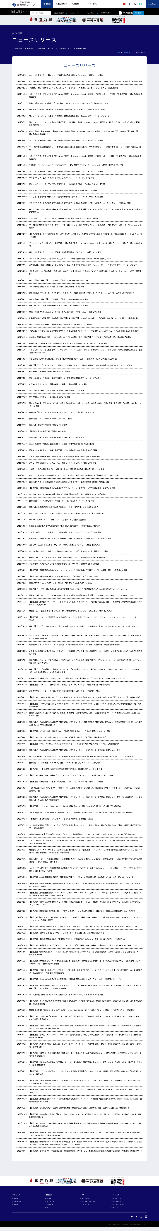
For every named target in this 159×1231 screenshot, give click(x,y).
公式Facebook (116, 1201)
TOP (118, 52)
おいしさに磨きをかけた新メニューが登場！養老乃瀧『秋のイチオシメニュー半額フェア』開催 (66, 171)
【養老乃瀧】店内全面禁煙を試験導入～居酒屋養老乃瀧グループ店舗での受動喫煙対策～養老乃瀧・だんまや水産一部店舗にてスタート (81, 877)
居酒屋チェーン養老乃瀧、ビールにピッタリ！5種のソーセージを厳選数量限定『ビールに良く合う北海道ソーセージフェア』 (77, 678)
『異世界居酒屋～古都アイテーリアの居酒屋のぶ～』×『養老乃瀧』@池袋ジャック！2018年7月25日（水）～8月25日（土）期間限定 (81, 812)
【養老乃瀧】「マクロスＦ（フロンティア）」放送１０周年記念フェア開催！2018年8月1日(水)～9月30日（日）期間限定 (75, 806)
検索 (138, 13)
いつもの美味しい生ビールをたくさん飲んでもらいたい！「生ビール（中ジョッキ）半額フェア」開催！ (69, 551)
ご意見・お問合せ (84, 1198)
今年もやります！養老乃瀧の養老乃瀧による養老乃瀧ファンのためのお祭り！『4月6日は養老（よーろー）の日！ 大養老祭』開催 (79, 203)
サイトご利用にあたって (87, 1201)
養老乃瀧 (48, 1198)
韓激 (46, 1207)
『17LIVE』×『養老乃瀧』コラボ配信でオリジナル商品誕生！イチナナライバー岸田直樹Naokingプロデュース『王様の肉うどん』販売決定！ (84, 331)
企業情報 (30, 48)
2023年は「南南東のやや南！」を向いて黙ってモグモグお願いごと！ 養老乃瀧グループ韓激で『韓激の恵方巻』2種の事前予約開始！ (81, 337)
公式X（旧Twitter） (118, 1204)
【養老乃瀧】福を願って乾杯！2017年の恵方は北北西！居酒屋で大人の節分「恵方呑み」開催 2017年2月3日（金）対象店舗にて (79, 1108)
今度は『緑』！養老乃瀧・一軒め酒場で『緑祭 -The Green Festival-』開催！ (59, 280)
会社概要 (47, 4)
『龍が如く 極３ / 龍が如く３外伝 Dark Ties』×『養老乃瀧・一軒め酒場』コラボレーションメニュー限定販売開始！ (74, 87)
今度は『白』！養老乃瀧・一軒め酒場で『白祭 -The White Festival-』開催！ (59, 299)
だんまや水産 (50, 1201)
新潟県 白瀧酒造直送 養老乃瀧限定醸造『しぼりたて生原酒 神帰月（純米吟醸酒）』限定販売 (64, 526)
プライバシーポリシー (86, 1204)
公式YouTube (116, 1198)
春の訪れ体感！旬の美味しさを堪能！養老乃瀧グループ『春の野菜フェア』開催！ (60, 324)
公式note (114, 1207)
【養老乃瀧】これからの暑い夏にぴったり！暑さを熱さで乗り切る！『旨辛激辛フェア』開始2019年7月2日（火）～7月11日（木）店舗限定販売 (84, 697)
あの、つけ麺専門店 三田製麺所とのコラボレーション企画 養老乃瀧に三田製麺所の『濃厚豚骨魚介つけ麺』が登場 (74, 475)
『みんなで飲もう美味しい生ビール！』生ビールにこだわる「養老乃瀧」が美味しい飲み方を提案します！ (70, 258)
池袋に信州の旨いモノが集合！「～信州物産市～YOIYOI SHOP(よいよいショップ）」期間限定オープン (68, 103)
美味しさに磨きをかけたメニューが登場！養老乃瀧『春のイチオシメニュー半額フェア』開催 (66, 312)
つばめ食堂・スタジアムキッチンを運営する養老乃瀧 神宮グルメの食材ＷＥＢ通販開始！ (64, 564)
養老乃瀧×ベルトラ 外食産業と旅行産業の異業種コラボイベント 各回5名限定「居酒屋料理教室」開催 (69, 481)
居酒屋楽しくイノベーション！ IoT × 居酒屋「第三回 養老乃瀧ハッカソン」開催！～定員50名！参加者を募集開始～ (74, 644)
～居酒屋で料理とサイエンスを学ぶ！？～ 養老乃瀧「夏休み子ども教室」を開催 (61, 818)
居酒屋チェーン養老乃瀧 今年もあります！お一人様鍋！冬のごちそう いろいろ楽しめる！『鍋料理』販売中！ (71, 610)
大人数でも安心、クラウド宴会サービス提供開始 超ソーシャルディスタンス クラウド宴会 (65, 532)
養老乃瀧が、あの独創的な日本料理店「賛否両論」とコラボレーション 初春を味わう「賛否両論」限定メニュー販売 (74, 750)
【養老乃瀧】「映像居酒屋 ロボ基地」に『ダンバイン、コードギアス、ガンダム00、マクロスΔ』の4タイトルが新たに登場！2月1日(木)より (83, 926)
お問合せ (153, 4)
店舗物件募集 (81, 48)
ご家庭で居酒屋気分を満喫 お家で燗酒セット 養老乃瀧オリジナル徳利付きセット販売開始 (64, 456)
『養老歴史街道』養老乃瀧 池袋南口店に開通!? (48, 431)
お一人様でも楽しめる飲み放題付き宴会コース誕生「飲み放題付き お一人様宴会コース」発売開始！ (67, 494)
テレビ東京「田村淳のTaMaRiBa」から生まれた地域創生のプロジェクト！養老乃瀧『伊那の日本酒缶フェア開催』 (73, 359)
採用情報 (75, 4)
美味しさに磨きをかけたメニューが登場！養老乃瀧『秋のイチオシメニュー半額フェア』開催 (66, 252)
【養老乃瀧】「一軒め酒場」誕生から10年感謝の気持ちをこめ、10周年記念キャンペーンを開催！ (66, 769)
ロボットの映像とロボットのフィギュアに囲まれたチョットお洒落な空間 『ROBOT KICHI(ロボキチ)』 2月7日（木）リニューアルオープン (82, 756)
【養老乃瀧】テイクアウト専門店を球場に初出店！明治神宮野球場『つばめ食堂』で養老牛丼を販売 (67, 737)
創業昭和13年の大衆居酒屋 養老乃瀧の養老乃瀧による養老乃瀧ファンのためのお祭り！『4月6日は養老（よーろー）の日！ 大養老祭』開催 (84, 318)
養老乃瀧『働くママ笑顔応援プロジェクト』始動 (48, 425)
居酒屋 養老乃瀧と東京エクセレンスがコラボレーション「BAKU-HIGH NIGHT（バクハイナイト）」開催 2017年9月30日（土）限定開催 (81, 1010)
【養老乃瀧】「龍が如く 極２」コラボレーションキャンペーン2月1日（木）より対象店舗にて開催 (66, 932)
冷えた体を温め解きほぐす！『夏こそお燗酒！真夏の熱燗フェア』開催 (56, 286)
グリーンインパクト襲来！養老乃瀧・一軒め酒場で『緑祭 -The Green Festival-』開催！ (64, 190)
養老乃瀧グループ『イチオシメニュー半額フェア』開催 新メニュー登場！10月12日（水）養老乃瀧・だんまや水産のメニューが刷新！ (81, 365)
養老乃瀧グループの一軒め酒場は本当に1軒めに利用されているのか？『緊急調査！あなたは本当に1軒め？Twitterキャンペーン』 (79, 589)
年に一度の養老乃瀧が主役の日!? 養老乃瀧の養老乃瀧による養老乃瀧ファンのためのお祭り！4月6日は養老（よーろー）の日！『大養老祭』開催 (85, 81)
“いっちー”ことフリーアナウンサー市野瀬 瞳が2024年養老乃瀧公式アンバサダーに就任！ (63, 218)
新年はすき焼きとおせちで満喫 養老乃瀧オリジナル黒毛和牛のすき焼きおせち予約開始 (63, 450)
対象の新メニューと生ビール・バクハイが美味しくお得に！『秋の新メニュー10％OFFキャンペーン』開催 (70, 538)
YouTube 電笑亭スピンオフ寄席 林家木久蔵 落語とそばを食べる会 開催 (57, 519)
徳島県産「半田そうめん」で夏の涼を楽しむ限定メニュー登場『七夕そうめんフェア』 (62, 412)
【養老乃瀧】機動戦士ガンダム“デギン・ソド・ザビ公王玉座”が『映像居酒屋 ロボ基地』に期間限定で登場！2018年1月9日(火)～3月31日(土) (83, 945)
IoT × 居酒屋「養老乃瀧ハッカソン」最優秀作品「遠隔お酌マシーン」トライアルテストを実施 (66, 994)
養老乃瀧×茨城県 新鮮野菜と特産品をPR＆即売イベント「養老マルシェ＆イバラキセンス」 (64, 507)
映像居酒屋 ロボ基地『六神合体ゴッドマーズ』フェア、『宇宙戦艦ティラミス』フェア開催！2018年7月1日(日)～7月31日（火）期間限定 (82, 834)
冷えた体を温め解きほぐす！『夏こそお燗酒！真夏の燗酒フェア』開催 (56, 390)
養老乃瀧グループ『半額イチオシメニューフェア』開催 (50, 418)
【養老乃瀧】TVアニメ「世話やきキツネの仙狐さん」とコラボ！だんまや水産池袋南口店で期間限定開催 (69, 684)
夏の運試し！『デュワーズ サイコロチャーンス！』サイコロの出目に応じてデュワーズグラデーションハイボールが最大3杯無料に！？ (81, 293)
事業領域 (41, 48)
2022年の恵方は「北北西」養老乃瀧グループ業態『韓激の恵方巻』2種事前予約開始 (61, 443)
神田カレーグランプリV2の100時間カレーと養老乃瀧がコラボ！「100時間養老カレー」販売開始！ (67, 557)
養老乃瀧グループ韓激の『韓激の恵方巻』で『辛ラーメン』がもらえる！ (57, 437)
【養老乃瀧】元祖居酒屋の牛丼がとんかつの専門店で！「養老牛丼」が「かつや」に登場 (63, 576)
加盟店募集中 (61, 4)
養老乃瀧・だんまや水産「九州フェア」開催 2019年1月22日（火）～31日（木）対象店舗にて (66, 762)
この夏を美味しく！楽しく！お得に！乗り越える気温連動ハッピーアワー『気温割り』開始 (64, 691)
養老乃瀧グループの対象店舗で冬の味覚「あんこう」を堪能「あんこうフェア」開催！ (62, 500)
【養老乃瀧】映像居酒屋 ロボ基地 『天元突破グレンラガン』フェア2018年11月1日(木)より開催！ (67, 781)
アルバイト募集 (90, 4)
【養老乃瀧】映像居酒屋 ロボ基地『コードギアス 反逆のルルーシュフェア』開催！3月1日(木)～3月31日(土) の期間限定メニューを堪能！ (82, 911)
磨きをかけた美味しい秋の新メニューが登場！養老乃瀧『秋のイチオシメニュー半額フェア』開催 (67, 109)
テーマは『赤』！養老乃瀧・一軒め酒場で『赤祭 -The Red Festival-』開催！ (59, 305)
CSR (51, 48)
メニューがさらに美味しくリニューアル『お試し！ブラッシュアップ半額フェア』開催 (62, 463)
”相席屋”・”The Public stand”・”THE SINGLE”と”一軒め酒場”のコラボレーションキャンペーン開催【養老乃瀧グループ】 (76, 165)
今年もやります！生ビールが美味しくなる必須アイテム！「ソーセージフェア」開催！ (62, 177)
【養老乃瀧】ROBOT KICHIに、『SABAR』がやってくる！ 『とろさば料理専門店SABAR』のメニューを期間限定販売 (74, 743)
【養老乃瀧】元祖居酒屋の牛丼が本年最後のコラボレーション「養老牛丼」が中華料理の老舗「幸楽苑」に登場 (72, 488)
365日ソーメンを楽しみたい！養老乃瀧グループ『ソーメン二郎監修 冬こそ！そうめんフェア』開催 (68, 343)
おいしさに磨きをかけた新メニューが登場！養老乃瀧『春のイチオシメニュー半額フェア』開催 (66, 75)
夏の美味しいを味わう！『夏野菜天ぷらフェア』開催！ (50, 397)
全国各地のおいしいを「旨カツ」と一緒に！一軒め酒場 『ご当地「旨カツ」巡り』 (61, 582)
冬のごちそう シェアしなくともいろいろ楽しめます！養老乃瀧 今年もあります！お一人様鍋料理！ (67, 513)
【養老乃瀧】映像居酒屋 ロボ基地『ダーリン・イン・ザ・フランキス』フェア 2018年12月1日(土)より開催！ (72, 775)
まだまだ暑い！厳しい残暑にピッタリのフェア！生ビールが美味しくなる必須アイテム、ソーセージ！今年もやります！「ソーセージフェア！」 (84, 265)
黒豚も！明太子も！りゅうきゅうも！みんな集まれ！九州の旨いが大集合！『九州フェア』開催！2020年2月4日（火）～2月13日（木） (81, 595)
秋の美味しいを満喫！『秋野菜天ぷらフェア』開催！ (49, 371)
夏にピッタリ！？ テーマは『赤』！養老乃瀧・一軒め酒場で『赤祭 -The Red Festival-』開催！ (67, 184)
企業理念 (18, 48)
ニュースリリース (64, 48)
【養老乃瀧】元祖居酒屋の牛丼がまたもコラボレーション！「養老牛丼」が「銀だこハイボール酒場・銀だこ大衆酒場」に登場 (78, 570)
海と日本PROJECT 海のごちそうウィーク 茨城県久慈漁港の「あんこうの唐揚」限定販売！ (64, 544)
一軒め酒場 (49, 1204)
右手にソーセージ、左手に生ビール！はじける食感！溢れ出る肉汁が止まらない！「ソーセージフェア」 (69, 115)
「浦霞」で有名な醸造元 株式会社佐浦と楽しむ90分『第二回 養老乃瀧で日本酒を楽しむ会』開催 (66, 469)
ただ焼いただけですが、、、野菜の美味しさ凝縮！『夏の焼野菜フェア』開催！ (59, 384)
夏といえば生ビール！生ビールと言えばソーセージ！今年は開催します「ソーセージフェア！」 (66, 378)
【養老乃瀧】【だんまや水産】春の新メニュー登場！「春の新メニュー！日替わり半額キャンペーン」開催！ (70, 731)
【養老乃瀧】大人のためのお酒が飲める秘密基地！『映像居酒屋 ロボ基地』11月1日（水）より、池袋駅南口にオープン (75, 979)
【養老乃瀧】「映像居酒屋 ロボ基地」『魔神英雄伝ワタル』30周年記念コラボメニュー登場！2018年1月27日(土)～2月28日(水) (77, 939)
